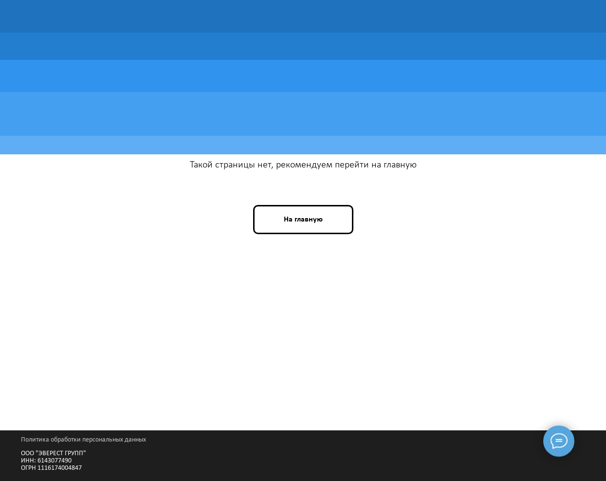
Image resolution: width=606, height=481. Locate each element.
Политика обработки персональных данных (83, 440)
